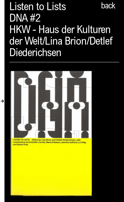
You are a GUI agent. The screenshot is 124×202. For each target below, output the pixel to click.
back (108, 6)
